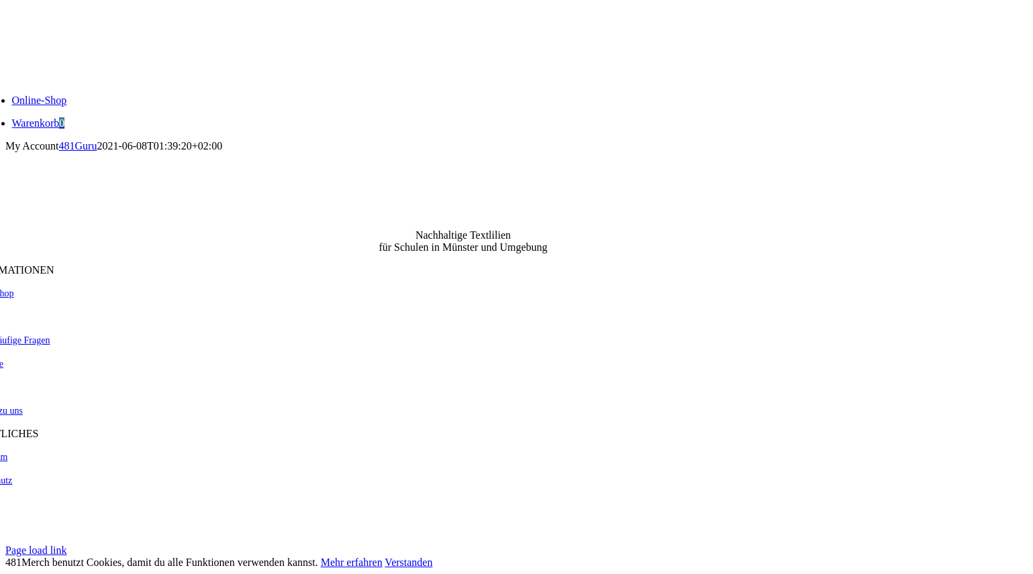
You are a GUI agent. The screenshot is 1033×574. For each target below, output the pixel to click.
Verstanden (408, 562)
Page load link (36, 550)
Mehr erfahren (352, 562)
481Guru (78, 146)
